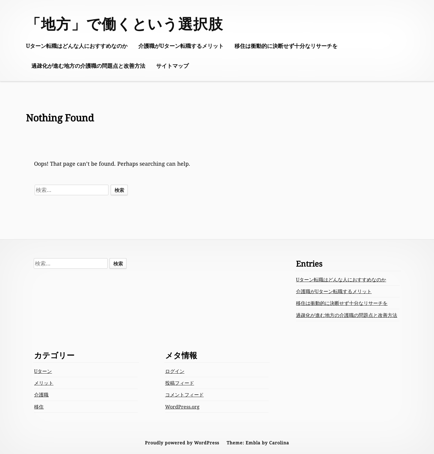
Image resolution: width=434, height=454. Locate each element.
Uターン (43, 371)
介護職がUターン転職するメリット (181, 45)
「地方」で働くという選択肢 (124, 23)
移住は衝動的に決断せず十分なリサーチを (286, 45)
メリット (43, 383)
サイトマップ (172, 65)
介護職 (41, 394)
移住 (39, 406)
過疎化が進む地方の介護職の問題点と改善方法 (88, 65)
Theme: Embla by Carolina (258, 443)
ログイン (174, 371)
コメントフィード (184, 394)
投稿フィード (179, 383)
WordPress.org (182, 406)
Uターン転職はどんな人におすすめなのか (76, 45)
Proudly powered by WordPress (182, 443)
